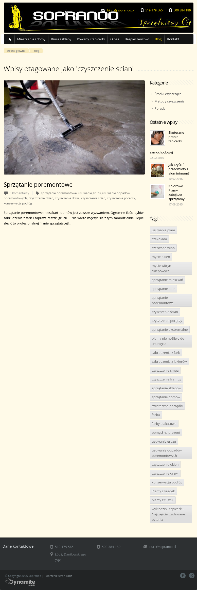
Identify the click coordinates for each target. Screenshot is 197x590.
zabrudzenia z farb (166, 352)
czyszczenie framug (167, 379)
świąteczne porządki (167, 406)
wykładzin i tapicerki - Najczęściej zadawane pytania (168, 514)
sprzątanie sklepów (166, 388)
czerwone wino (163, 248)
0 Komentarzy (19, 193)
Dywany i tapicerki (91, 39)
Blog (158, 39)
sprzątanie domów (166, 397)
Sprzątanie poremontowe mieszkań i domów (38, 212)
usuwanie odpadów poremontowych (167, 453)
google (192, 576)
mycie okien (161, 256)
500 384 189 (182, 10)
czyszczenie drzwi (165, 473)
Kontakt (173, 39)
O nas (114, 39)
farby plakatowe (164, 423)
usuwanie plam (163, 230)
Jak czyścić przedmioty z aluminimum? (179, 169)
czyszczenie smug (165, 370)
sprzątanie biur (163, 288)
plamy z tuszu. (163, 500)
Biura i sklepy (61, 39)
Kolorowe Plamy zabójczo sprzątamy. (177, 192)
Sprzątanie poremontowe (38, 184)
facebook (183, 576)
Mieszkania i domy (31, 39)
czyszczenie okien (165, 464)
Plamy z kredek (163, 491)
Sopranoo (63, 18)
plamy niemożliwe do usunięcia (168, 341)
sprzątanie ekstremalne (170, 329)
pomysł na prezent (166, 432)
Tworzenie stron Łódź (58, 576)
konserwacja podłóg (167, 482)
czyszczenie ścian (165, 311)
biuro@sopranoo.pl (121, 10)
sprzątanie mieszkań (167, 279)
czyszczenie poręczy (167, 320)
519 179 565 (154, 10)
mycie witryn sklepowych (161, 268)
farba (156, 414)
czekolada (159, 239)
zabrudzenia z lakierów (169, 361)
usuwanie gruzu (164, 441)
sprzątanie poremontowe (163, 300)
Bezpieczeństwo (137, 39)
